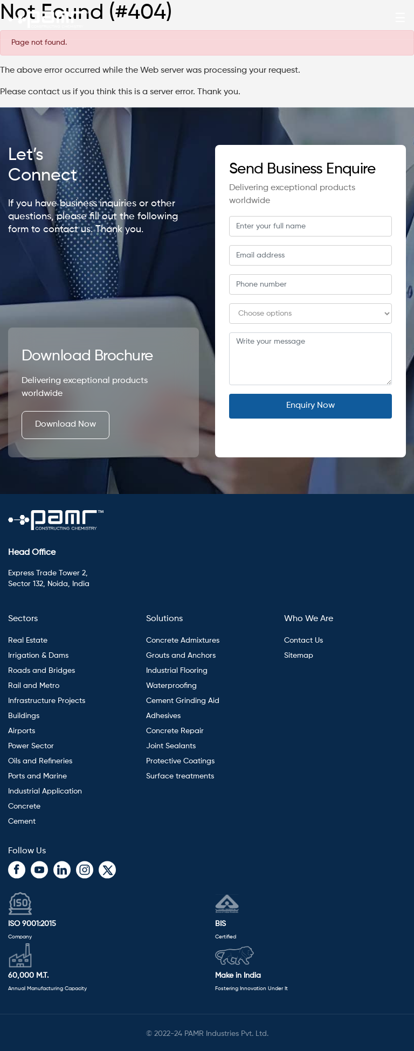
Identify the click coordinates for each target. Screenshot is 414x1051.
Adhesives (164, 716)
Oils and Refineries (40, 761)
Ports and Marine (37, 776)
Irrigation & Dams (38, 655)
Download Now (65, 424)
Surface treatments (180, 776)
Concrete (24, 806)
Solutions (164, 619)
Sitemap (298, 655)
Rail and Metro (33, 686)
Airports (21, 731)
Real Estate (27, 640)
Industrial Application (45, 791)
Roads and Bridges (41, 670)
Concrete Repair (175, 731)
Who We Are (308, 619)
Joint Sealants (171, 746)
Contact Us (303, 640)
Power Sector (31, 746)
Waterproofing (171, 686)
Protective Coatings (180, 761)
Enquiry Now (310, 405)
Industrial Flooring (177, 670)
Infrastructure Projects (46, 701)
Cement (22, 821)
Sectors (23, 619)
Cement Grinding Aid (182, 701)
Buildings (23, 716)
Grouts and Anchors (181, 655)
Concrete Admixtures (182, 640)
